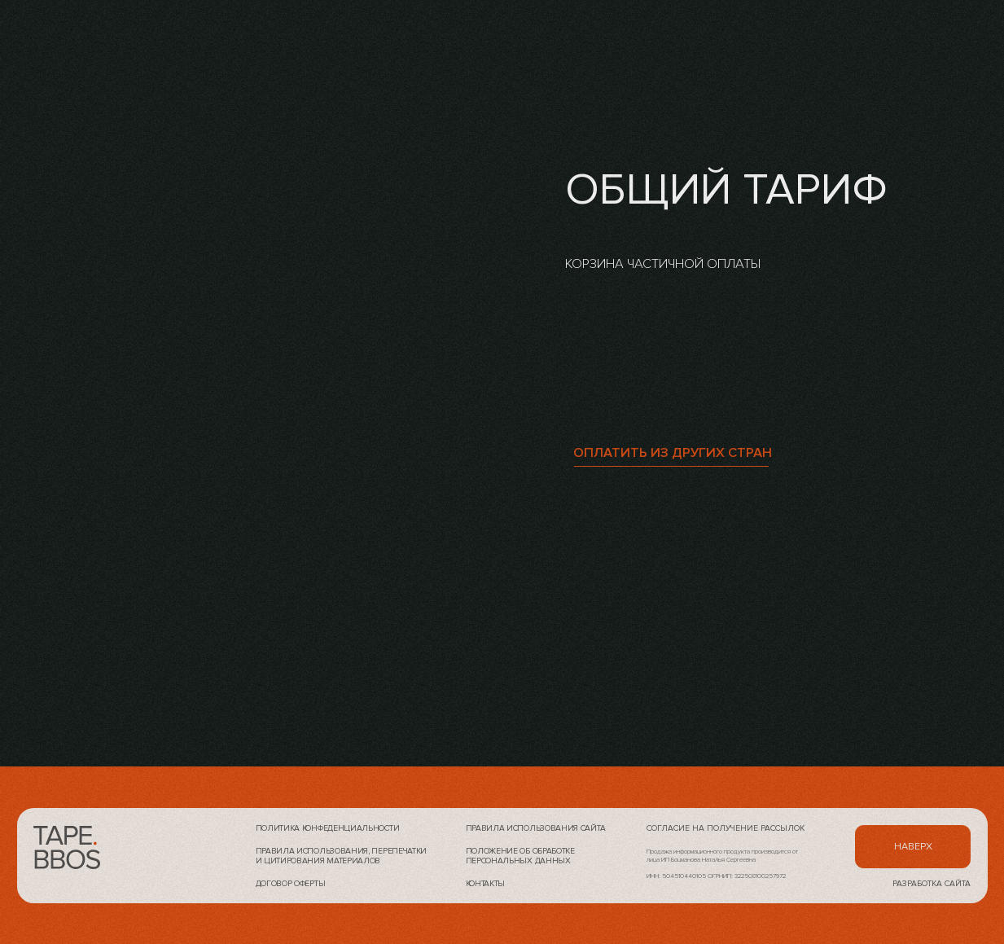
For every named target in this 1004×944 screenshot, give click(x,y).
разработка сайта (931, 884)
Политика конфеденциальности (328, 828)
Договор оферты (291, 884)
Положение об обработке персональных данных (520, 856)
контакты (486, 884)
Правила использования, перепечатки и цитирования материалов (341, 856)
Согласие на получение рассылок (726, 828)
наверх (913, 847)
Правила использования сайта (536, 828)
